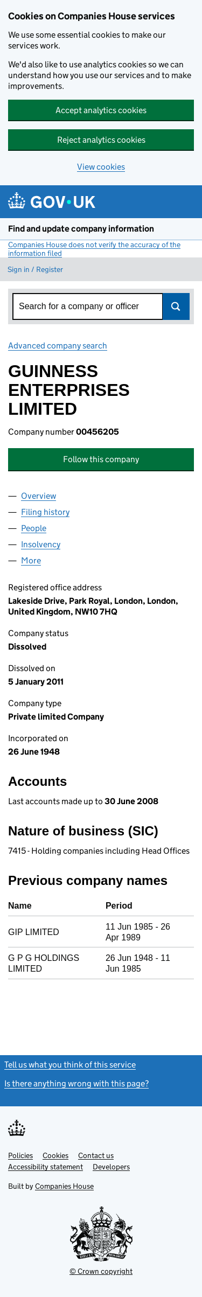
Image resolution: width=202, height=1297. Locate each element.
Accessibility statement (45, 1167)
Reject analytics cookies (101, 140)
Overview (38, 496)
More (31, 560)
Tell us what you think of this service (70, 1064)
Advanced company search (57, 345)
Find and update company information (81, 229)
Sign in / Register (35, 269)
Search (176, 306)
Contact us (96, 1155)
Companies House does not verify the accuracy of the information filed (94, 249)
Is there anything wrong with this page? (76, 1083)
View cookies (101, 167)
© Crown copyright (101, 1271)
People (33, 528)
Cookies (55, 1155)
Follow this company (101, 459)
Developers (111, 1167)
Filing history (45, 512)
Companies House (64, 1186)
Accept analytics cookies (101, 110)
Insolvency (40, 544)
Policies (20, 1155)
